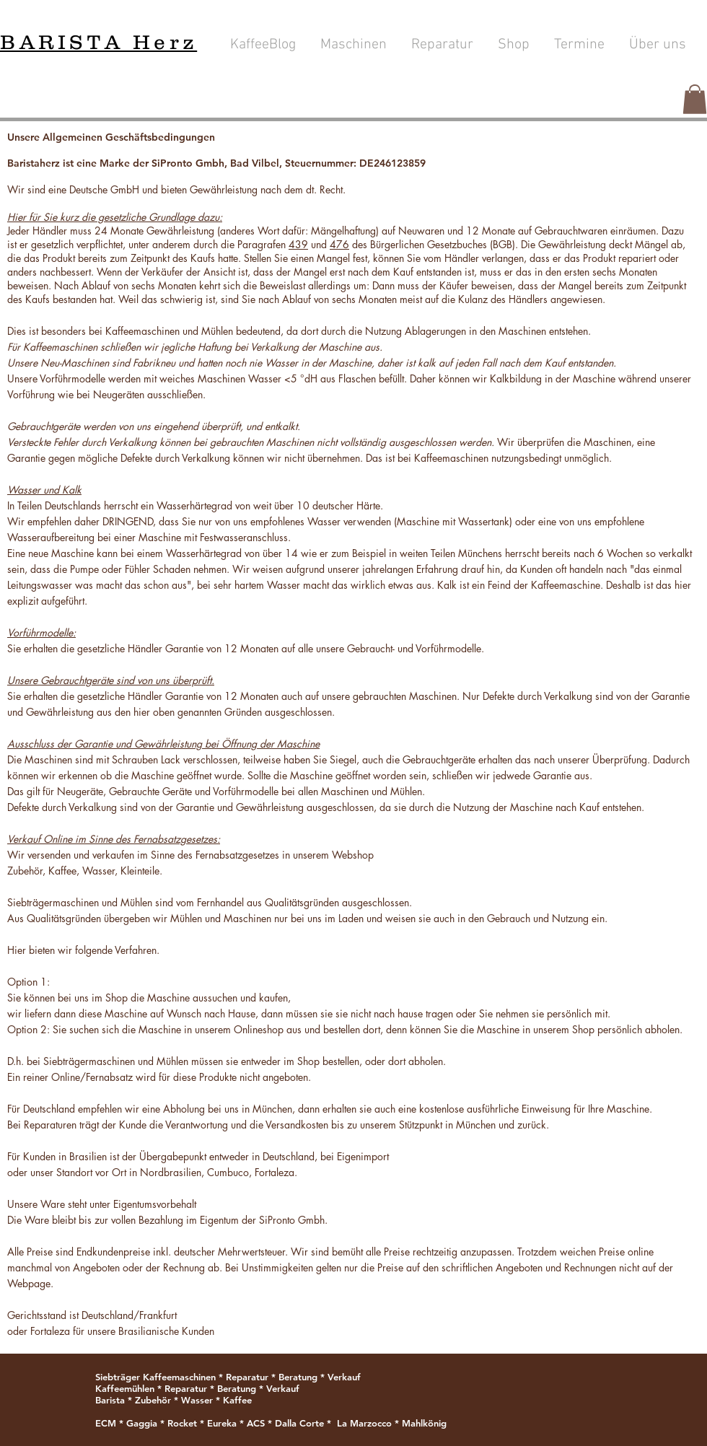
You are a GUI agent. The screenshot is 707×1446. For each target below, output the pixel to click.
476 (339, 244)
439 (298, 244)
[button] (694, 99)
